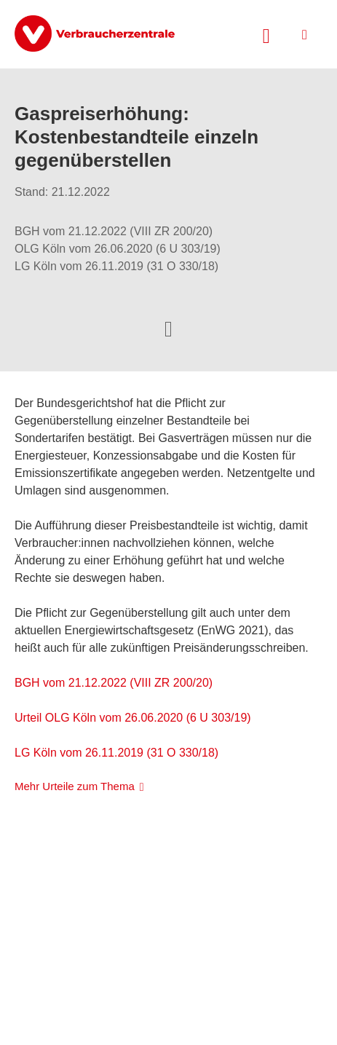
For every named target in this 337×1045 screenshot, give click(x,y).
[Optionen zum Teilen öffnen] (168, 328)
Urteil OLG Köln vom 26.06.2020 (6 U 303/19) (133, 717)
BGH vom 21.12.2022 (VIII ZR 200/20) (114, 683)
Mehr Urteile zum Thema (75, 786)
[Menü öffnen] (304, 35)
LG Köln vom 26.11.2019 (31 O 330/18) (116, 752)
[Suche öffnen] (266, 34)
